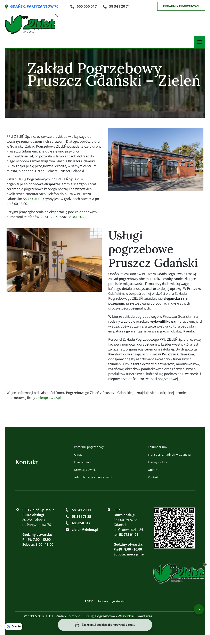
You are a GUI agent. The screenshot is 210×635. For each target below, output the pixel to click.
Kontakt (153, 477)
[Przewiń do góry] (199, 609)
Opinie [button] (14, 626)
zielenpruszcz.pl (48, 397)
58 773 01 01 (32, 199)
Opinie (152, 470)
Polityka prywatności (111, 601)
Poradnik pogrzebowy (181, 6)
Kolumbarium (157, 447)
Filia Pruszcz (82, 462)
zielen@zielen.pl (85, 529)
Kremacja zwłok (85, 470)
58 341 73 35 (81, 516)
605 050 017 (87, 6)
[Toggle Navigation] (199, 42)
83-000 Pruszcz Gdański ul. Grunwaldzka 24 (128, 520)
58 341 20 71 (119, 6)
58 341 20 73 (77, 217)
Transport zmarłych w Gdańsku (169, 454)
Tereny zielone (158, 462)
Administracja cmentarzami (93, 477)
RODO (89, 601)
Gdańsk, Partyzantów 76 (34, 6)
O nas (78, 454)
